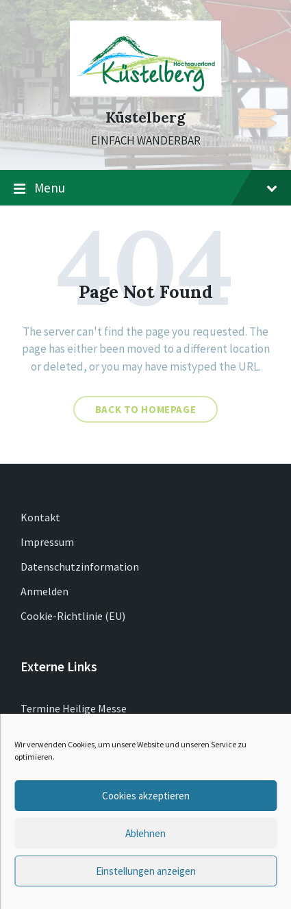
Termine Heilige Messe (74, 708)
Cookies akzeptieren (146, 795)
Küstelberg (145, 117)
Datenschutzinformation (80, 566)
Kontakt (40, 517)
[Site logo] (145, 92)
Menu (145, 188)
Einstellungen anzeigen (146, 870)
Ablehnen (145, 833)
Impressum (47, 542)
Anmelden (44, 591)
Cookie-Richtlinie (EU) (73, 616)
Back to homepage (146, 409)
